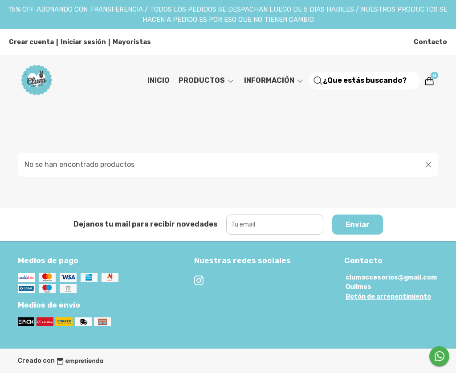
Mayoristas (132, 42)
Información (274, 80)
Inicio (158, 80)
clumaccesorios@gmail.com (391, 277)
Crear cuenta (31, 42)
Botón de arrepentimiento (388, 296)
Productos (207, 80)
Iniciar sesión (83, 42)
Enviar (358, 224)
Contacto (430, 42)
